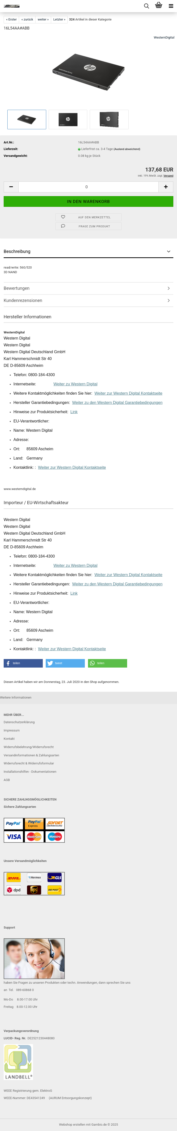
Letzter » (59, 19)
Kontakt (9, 739)
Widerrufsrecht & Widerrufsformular (29, 763)
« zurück (27, 19)
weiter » (43, 19)
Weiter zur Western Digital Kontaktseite (128, 393)
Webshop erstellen (72, 1124)
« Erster (11, 19)
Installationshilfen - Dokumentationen (30, 771)
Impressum (12, 730)
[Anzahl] (88, 186)
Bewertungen (17, 288)
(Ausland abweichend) (127, 149)
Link (73, 412)
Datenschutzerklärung (19, 722)
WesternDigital (164, 37)
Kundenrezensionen (23, 300)
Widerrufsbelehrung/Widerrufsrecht (29, 747)
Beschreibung (17, 251)
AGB (7, 780)
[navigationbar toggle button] (171, 6)
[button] (11, 186)
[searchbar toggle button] (146, 6)
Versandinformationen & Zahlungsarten (31, 755)
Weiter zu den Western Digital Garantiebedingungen (117, 402)
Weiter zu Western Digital (76, 384)
